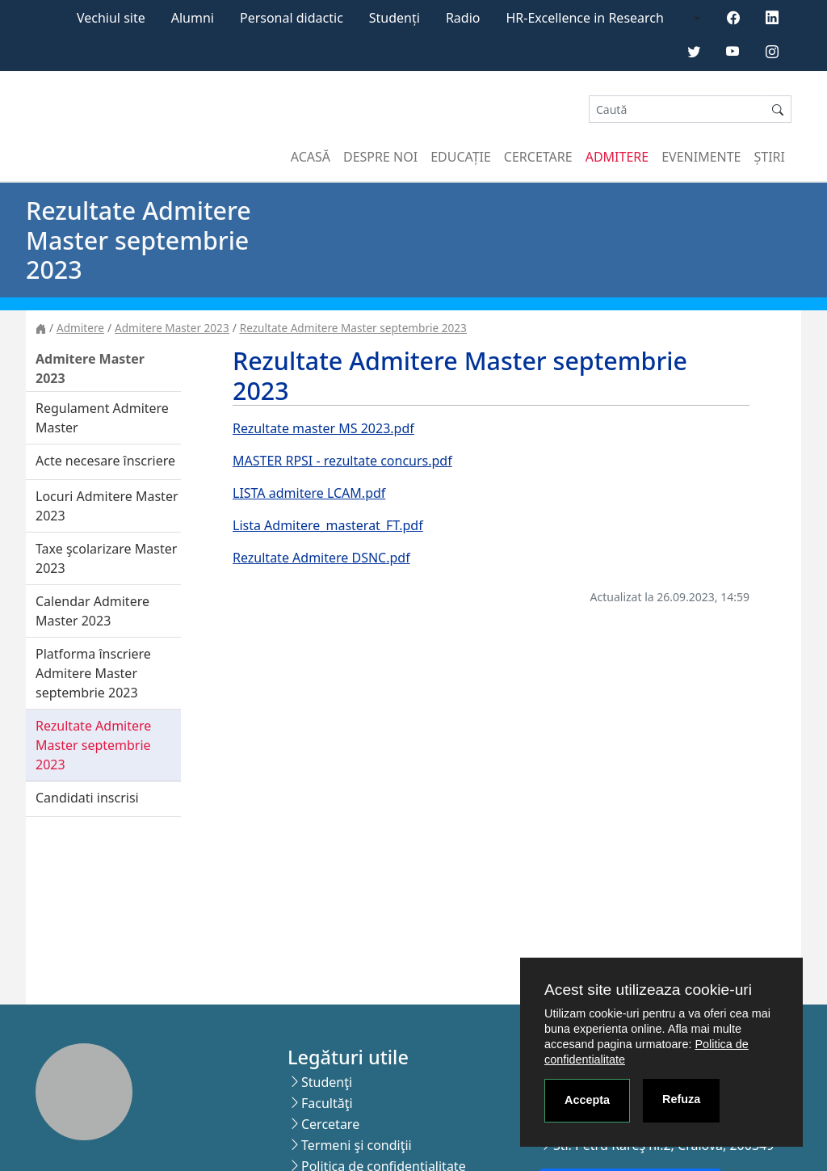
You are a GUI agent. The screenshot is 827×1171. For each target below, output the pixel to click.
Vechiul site (111, 18)
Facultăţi (327, 1103)
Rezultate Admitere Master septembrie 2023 (353, 327)
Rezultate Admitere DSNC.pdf (321, 558)
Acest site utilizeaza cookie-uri (648, 989)
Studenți (394, 18)
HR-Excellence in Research (585, 18)
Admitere (617, 157)
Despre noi (380, 157)
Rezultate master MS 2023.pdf (323, 428)
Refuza (681, 1099)
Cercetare (538, 157)
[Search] (677, 109)
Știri (769, 157)
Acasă (310, 157)
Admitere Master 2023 (172, 327)
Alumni (192, 18)
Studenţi (326, 1082)
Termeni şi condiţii (356, 1145)
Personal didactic (291, 18)
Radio (463, 18)
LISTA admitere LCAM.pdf (309, 493)
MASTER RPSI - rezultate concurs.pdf (342, 461)
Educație (460, 157)
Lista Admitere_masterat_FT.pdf (328, 525)
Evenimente (701, 157)
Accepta (587, 1099)
